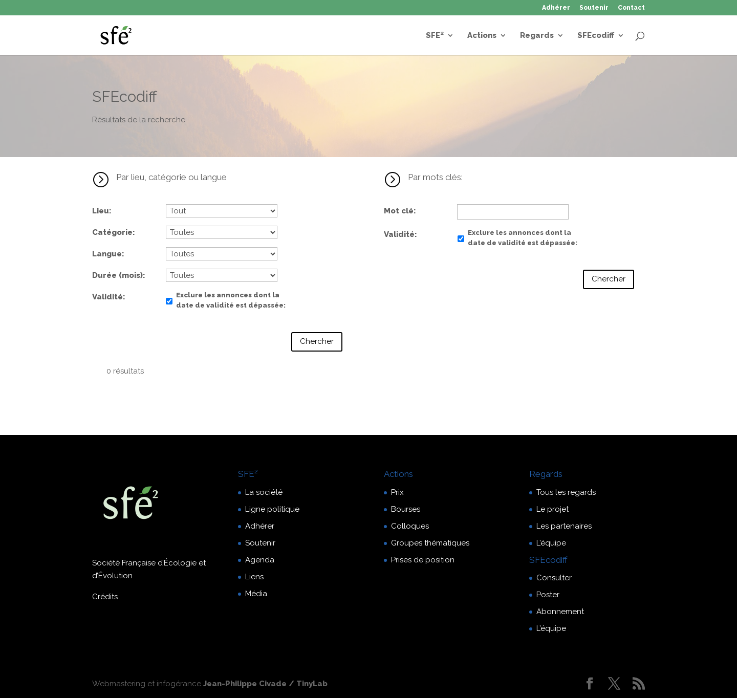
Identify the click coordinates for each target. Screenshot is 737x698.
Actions (481, 36)
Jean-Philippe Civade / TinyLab (265, 683)
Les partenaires (564, 526)
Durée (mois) (117, 275)
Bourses (405, 509)
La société (264, 492)
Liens (254, 576)
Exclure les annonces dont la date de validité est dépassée (230, 300)
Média (256, 593)
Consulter (554, 577)
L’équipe (551, 543)
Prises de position (422, 559)
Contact (631, 8)
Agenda (259, 559)
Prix (397, 492)
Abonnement (560, 611)
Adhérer (556, 8)
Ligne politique (272, 509)
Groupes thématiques (430, 543)
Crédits (105, 596)
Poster (547, 594)
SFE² (435, 36)
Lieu (100, 210)
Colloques (410, 526)
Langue (107, 253)
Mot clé (399, 210)
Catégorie (112, 232)
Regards (537, 36)
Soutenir (594, 8)
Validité (107, 296)
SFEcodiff (595, 36)
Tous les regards (566, 492)
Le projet (552, 509)
